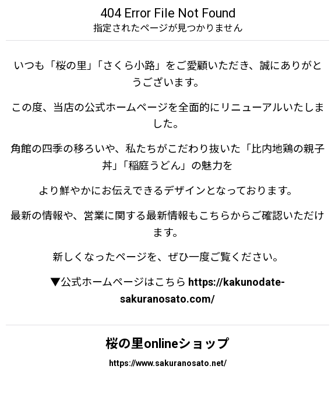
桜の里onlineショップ (167, 343)
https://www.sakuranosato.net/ (168, 363)
